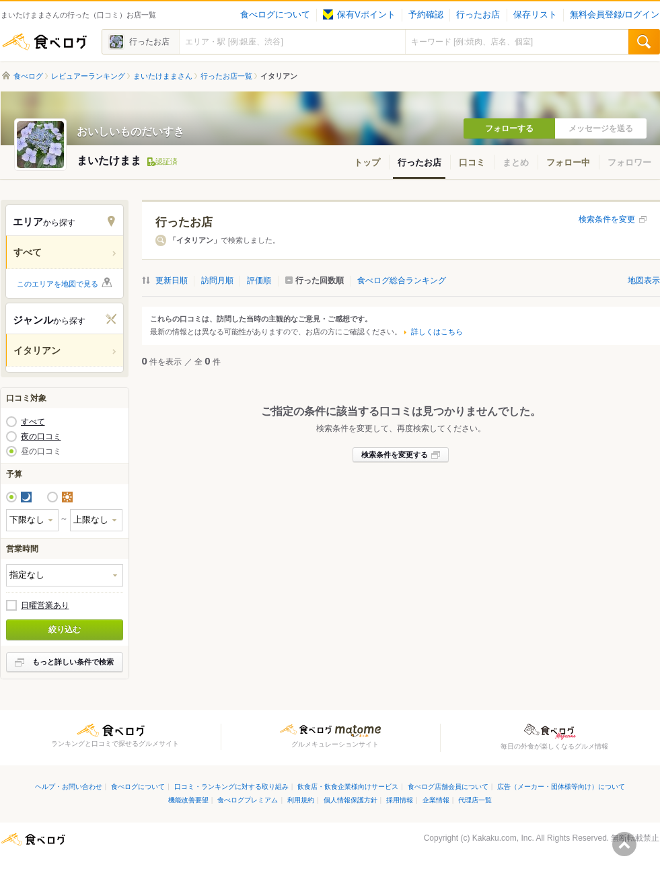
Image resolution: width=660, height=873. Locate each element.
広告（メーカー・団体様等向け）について (561, 786)
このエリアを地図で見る (57, 284)
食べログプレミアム (247, 800)
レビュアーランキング (88, 76)
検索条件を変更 (607, 219)
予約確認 (425, 15)
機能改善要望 (188, 800)
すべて (33, 421)
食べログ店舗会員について (448, 786)
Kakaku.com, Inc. (503, 838)
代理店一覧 (475, 800)
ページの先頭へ (624, 844)
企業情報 (436, 800)
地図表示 (644, 280)
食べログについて (275, 15)
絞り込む (64, 629)
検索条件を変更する (394, 455)
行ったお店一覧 (226, 76)
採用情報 (399, 800)
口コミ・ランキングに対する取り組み (231, 786)
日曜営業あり (45, 605)
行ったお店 (478, 15)
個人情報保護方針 (350, 800)
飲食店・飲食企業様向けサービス (347, 786)
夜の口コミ (41, 436)
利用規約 (300, 800)
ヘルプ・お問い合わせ (68, 786)
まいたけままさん (162, 76)
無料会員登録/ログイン (614, 15)
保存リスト (535, 15)
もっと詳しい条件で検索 (73, 662)
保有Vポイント (359, 15)
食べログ (44, 41)
